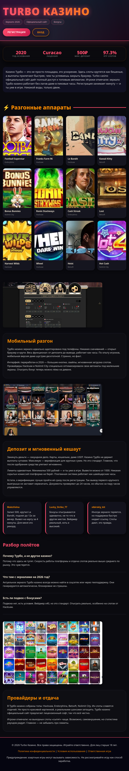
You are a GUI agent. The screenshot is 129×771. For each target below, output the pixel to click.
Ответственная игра (99, 751)
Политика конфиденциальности (36, 751)
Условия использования (71, 751)
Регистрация (17, 32)
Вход (40, 32)
